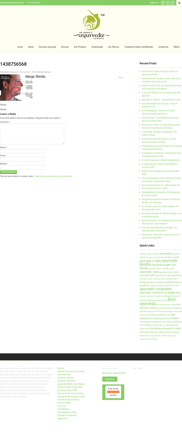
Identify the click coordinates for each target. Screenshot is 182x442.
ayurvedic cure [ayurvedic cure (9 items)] (149, 272)
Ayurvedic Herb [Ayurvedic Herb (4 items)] (161, 275)
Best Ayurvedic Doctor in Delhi (70, 393)
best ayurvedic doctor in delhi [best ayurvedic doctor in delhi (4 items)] (166, 308)
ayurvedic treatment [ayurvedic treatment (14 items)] (156, 289)
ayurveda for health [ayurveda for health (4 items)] (171, 257)
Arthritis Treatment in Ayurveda (70, 371)
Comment (5, 122)
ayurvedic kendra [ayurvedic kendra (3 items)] (163, 279)
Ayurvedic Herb (64, 374)
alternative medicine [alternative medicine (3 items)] (146, 254)
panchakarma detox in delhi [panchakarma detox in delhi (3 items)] (159, 325)
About (31, 47)
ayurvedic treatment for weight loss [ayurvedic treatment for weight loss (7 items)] (160, 292)
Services (65, 47)
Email (3, 159)
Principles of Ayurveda (67, 415)
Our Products (80, 47)
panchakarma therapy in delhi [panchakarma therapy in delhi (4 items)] (151, 332)
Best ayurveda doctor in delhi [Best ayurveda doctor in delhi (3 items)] (166, 305)
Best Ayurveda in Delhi (67, 390)
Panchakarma (63, 409)
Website (3, 167)
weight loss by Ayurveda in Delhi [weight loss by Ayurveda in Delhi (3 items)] (155, 336)
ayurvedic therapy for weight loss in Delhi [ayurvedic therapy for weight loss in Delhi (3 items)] (164, 286)
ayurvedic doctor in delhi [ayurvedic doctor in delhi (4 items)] (168, 272)
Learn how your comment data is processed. (53, 180)
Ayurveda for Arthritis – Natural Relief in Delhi (161, 99)
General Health (63, 403)
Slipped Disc (62, 418)
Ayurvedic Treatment (66, 381)
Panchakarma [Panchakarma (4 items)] (145, 322)
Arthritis (60, 368)
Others (177, 47)
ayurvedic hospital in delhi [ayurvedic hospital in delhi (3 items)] (149, 279)
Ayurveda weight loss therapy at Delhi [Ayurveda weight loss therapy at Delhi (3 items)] (161, 269)
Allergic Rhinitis (44, 72)
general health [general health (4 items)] (165, 318)
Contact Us (163, 47)
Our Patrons (113, 47)
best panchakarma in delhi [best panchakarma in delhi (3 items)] (169, 312)
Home (20, 47)
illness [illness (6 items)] (175, 318)
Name (3, 151)
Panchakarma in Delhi (66, 412)
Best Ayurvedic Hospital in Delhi (71, 396)
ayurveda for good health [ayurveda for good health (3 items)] (154, 257)
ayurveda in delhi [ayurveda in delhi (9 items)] (150, 261)
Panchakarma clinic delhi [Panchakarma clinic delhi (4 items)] (161, 322)
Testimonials (97, 47)
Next (122, 77)
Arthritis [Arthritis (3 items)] (156, 254)
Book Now (109, 379)
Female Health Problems (68, 399)
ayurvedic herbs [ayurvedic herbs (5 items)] (174, 275)
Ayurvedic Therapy (65, 377)
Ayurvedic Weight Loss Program (71, 384)
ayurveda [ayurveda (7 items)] (165, 253)
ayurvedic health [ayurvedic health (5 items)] (147, 275)
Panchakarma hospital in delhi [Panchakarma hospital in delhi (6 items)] (165, 328)
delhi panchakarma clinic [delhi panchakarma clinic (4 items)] (161, 315)
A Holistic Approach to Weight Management (161, 160)
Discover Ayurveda (47, 47)
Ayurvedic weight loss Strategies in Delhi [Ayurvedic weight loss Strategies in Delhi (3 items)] (153, 300)
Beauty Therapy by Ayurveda (69, 387)
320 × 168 (30, 72)
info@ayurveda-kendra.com (12, 2)
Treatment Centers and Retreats (138, 47)
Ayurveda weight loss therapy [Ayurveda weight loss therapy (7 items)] (158, 266)
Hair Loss (61, 406)
